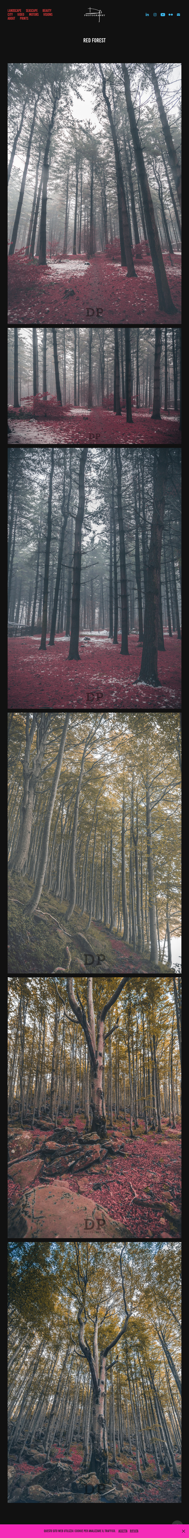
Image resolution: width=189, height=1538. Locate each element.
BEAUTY (47, 11)
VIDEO (20, 14)
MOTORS (34, 14)
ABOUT (11, 18)
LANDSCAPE (14, 11)
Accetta (122, 1531)
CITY (10, 14)
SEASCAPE (32, 11)
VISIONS (47, 14)
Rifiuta (134, 1531)
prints (24, 18)
